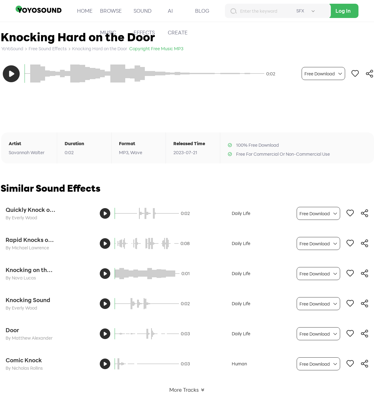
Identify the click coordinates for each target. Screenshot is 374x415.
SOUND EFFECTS (144, 21)
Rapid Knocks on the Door (30, 239)
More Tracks (187, 389)
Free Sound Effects (48, 48)
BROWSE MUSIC (111, 21)
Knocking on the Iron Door (30, 270)
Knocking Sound (28, 300)
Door (12, 330)
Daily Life (241, 213)
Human (239, 364)
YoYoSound (12, 48)
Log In (343, 10)
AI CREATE (178, 21)
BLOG (202, 10)
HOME (85, 10)
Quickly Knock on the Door (30, 209)
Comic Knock (24, 360)
